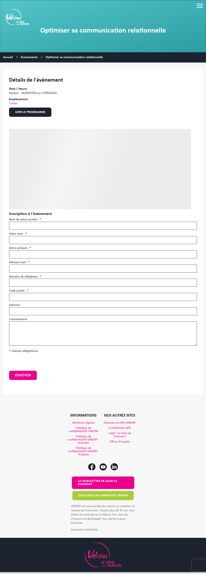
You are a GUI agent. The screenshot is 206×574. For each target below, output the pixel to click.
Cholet (13, 103)
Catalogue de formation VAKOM (103, 495)
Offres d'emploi (120, 441)
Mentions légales (83, 422)
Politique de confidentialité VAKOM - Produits (83, 451)
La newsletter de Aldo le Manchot (97, 483)
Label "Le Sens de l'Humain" (119, 435)
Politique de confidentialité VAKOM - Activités (83, 440)
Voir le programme (30, 112)
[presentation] (39, 363)
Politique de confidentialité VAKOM (83, 429)
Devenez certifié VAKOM (120, 422)
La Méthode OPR (120, 428)
